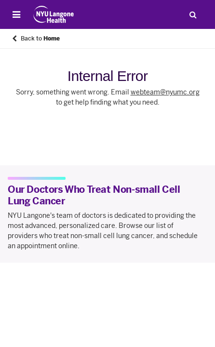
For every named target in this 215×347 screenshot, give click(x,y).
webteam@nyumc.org (165, 92)
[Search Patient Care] (193, 14)
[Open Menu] (16, 14)
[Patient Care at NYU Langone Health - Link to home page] (54, 14)
